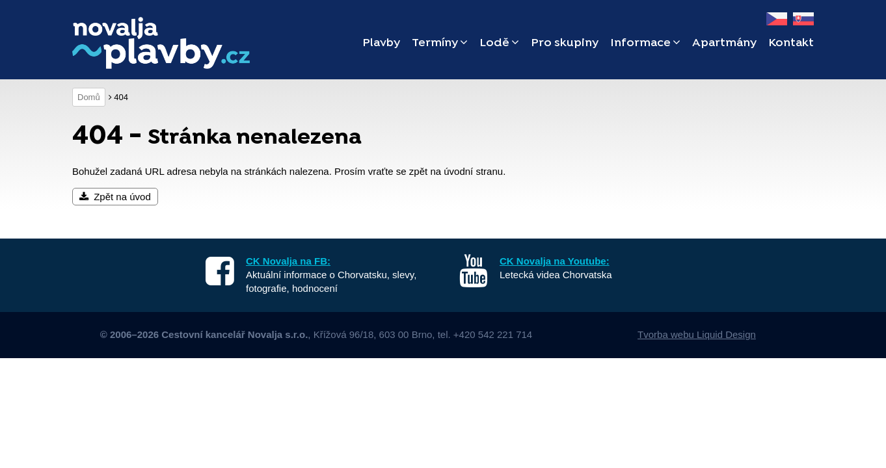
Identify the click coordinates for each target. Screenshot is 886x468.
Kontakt (791, 43)
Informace (645, 43)
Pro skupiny (564, 43)
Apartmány (724, 43)
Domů (88, 97)
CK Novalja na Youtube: (555, 260)
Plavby (381, 43)
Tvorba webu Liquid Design (697, 334)
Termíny (440, 43)
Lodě (499, 43)
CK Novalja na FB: (288, 260)
